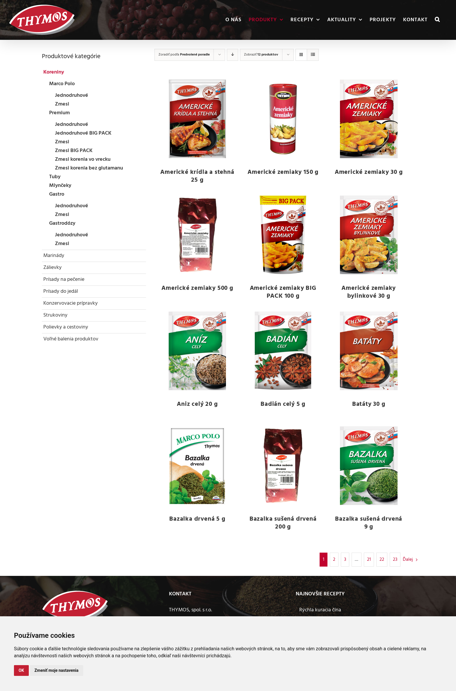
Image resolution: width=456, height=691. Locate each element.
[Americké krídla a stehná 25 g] (197, 119)
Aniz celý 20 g (197, 404)
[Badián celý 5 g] (283, 351)
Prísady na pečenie (63, 279)
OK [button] (21, 670)
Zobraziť (261, 55)
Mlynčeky (60, 185)
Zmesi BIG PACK (73, 151)
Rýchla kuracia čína (320, 610)
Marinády (53, 255)
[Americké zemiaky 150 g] (283, 119)
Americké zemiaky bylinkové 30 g (368, 292)
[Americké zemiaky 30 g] (368, 119)
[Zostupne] (232, 55)
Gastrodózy (62, 223)
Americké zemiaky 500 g (197, 288)
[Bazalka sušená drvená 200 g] (283, 465)
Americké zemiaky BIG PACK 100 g (283, 292)
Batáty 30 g (368, 404)
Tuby (54, 177)
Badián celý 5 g (283, 404)
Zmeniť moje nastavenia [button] (57, 670)
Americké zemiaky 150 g (282, 172)
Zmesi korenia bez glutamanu (89, 168)
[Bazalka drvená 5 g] (197, 465)
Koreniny (53, 72)
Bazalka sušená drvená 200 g (283, 523)
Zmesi (62, 104)
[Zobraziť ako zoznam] (312, 54)
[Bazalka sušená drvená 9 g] (368, 465)
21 (369, 559)
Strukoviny (55, 315)
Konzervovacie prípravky (70, 303)
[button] (437, 19)
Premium (59, 113)
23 (395, 559)
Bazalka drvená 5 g (197, 519)
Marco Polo (62, 84)
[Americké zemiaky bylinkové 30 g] (368, 235)
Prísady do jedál (60, 291)
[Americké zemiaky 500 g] (197, 235)
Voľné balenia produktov (70, 339)
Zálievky (52, 267)
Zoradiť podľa (184, 55)
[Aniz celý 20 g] (197, 351)
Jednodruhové (71, 95)
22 (382, 559)
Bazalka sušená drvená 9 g (368, 523)
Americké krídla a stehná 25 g (197, 176)
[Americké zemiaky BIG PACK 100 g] (283, 235)
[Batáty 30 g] (368, 351)
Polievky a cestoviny (65, 327)
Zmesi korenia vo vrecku (83, 159)
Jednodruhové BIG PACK (83, 133)
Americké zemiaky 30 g (369, 172)
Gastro (56, 194)
